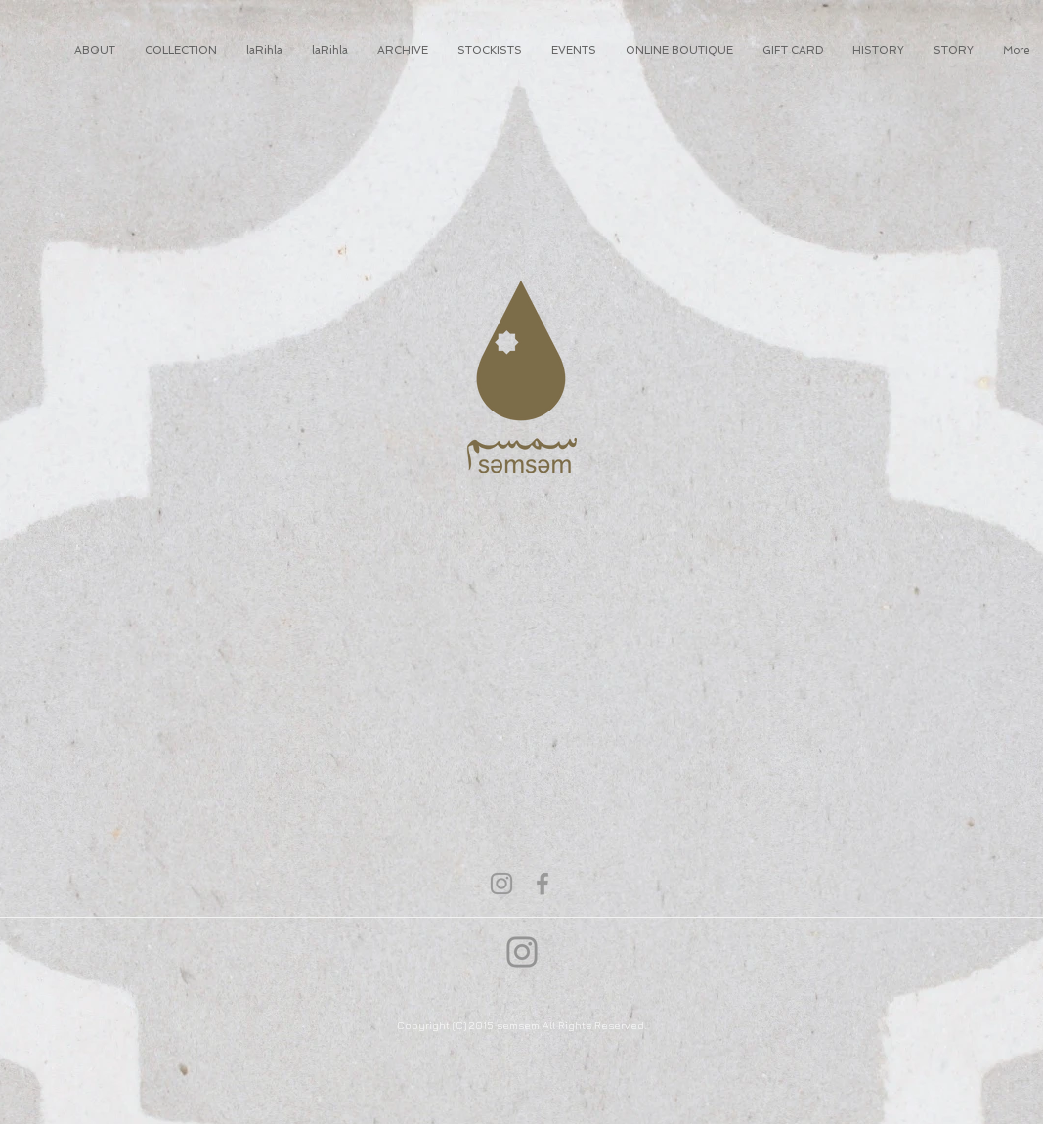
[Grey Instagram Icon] (501, 883)
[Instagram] (522, 952)
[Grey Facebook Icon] (542, 883)
